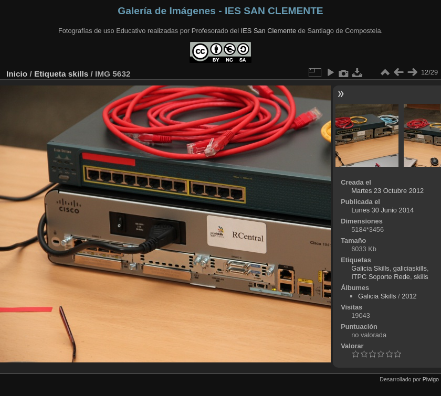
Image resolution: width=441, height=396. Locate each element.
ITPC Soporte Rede (380, 277)
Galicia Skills (370, 268)
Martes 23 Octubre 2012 (387, 191)
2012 (409, 296)
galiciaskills (410, 268)
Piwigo (431, 379)
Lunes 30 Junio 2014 (382, 210)
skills (78, 73)
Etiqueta (50, 73)
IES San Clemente (268, 31)
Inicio (16, 73)
